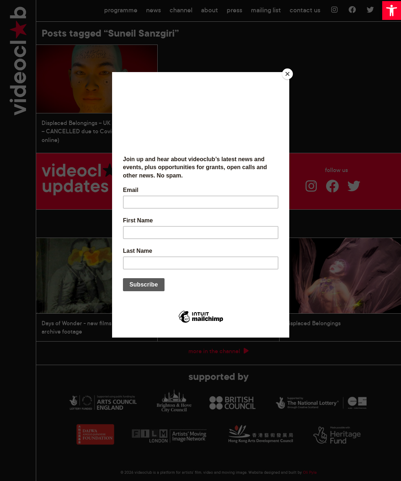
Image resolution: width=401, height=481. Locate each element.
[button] (391, 10)
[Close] (287, 73)
